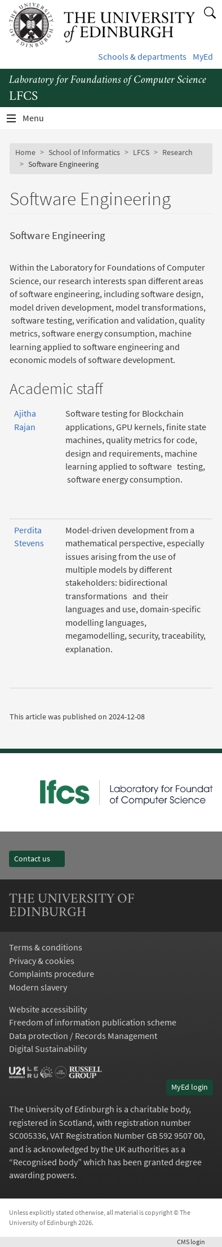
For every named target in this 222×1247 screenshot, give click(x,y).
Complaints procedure (51, 974)
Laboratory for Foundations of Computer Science (107, 80)
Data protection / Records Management (83, 1036)
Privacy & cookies (41, 961)
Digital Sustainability (48, 1048)
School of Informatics (84, 152)
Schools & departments (142, 56)
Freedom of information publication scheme (92, 1022)
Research (177, 152)
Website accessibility (48, 1009)
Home (25, 152)
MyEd (203, 56)
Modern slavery (38, 987)
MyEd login (189, 1087)
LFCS (141, 152)
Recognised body (45, 1162)
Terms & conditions (45, 947)
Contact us (37, 859)
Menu (40, 121)
